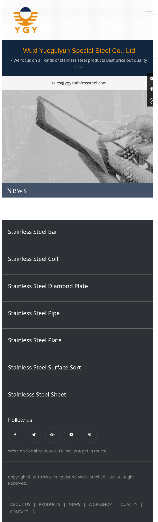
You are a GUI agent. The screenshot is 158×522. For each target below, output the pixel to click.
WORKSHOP (100, 504)
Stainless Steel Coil (33, 259)
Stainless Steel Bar (32, 232)
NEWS (74, 504)
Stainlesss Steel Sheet (37, 394)
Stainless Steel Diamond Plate (48, 286)
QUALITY (128, 504)
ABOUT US (20, 504)
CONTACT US (22, 512)
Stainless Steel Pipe (34, 313)
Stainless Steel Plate (35, 340)
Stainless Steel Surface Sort (44, 367)
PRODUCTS (49, 504)
